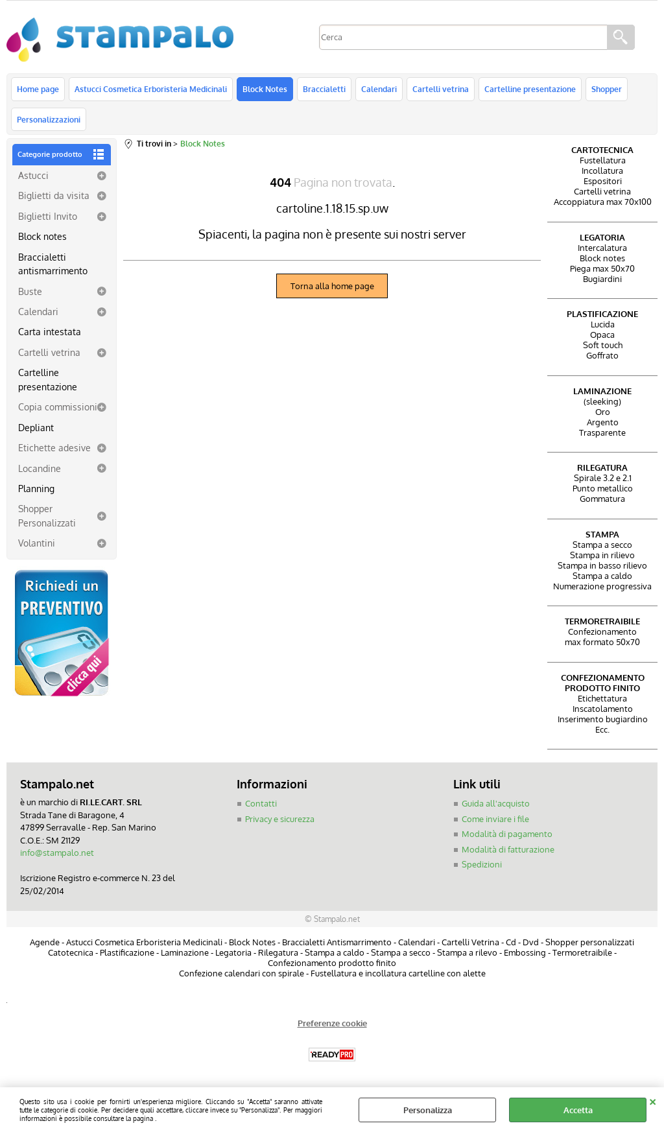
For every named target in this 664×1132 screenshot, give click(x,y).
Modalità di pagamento (507, 834)
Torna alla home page (332, 286)
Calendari (379, 89)
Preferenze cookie (332, 1023)
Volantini (36, 542)
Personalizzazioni (48, 119)
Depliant (36, 427)
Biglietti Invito (47, 216)
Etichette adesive (54, 447)
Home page (38, 89)
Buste (30, 291)
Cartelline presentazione (530, 89)
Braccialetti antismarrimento (53, 263)
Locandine (39, 468)
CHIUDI (653, 1100)
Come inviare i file (495, 819)
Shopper (606, 89)
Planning (36, 488)
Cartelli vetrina (440, 89)
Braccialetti (324, 89)
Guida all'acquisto (496, 803)
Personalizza (427, 1110)
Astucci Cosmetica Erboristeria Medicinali (151, 89)
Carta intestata (49, 331)
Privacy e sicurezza (279, 819)
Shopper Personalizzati (47, 515)
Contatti (261, 803)
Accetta (578, 1110)
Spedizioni (482, 864)
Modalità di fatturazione (508, 849)
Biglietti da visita (53, 195)
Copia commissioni (57, 406)
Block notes (42, 236)
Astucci (33, 175)
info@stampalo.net (57, 852)
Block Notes (265, 89)
